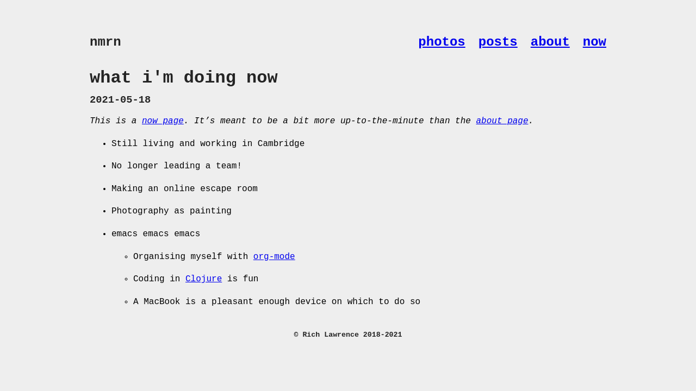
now (594, 42)
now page (163, 121)
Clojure (203, 279)
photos (441, 42)
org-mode (274, 257)
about (550, 42)
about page (502, 121)
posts (498, 42)
